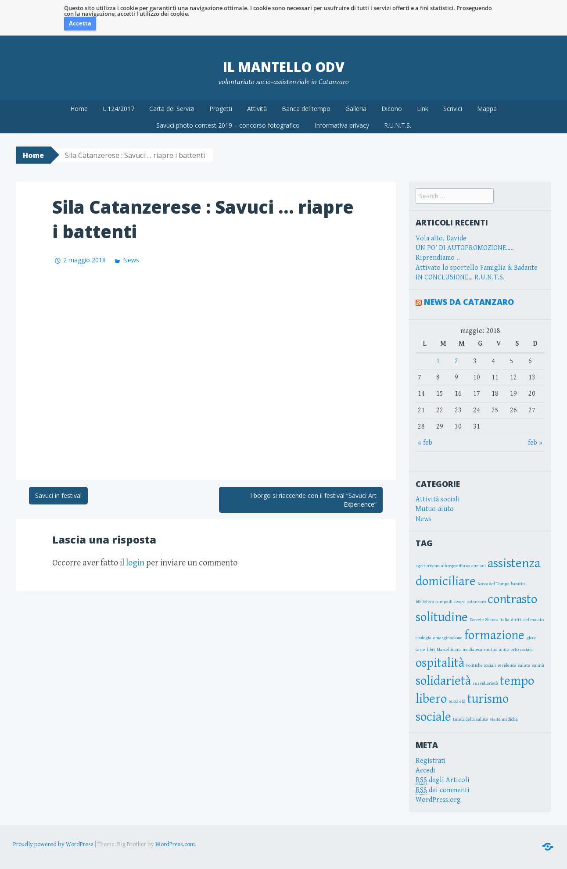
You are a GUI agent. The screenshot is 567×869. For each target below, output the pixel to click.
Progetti (220, 108)
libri (431, 649)
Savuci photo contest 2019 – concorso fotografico (228, 125)
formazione (494, 635)
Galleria (355, 108)
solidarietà (443, 680)
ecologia (423, 637)
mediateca (472, 649)
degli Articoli (443, 780)
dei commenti (443, 790)
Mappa (487, 108)
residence (507, 665)
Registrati (431, 761)
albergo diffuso (455, 566)
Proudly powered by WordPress (53, 844)
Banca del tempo (306, 108)
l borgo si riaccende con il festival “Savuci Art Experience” (314, 499)
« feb (425, 443)
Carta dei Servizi (171, 108)
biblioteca (425, 601)
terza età (457, 701)
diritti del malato (527, 619)
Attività (257, 108)
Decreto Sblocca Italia (490, 619)
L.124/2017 (118, 108)
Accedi (425, 770)
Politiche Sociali (481, 665)
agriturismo (427, 566)
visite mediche (504, 719)
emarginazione (448, 637)
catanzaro (476, 601)
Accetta (80, 23)
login (135, 563)
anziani (478, 566)
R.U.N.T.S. (397, 125)
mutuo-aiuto (496, 649)
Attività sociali (438, 499)
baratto (518, 583)
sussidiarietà (485, 683)
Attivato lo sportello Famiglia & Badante (477, 268)
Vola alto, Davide (441, 238)
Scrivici (452, 108)
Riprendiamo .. (438, 258)
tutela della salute (470, 719)
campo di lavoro (450, 601)
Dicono (391, 108)
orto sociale (522, 649)
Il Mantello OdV (284, 67)
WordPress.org (438, 800)
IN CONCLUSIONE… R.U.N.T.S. (460, 277)
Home (79, 108)
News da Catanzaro (469, 302)
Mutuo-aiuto (435, 509)
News (131, 260)
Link (422, 108)
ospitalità (440, 662)
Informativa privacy (342, 125)
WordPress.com (175, 844)
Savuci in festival (58, 495)
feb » (535, 443)
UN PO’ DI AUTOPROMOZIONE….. (465, 248)
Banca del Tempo (493, 583)
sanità (538, 665)
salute (524, 665)
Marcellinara (449, 649)
